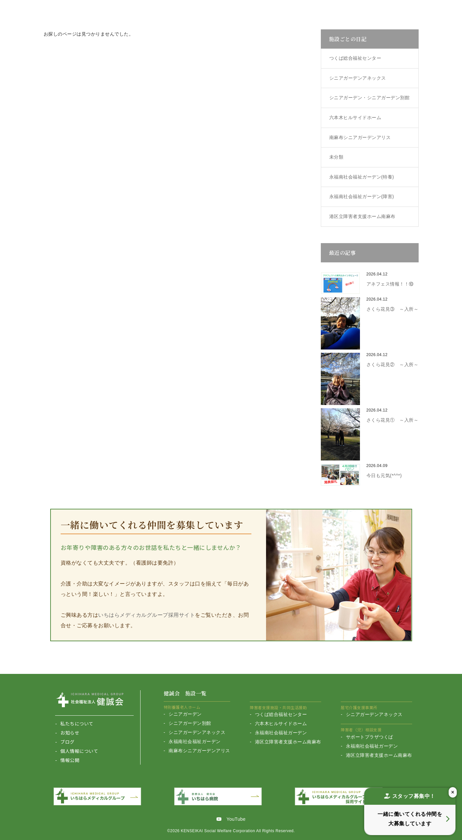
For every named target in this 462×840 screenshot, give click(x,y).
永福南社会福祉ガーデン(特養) (361, 176)
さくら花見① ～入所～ (392, 420)
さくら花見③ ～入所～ (392, 309)
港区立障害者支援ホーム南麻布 (362, 216)
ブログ (67, 742)
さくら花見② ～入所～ (392, 364)
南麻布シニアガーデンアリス (360, 137)
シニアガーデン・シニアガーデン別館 (369, 97)
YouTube (231, 817)
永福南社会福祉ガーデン (195, 741)
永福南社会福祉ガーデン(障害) (361, 196)
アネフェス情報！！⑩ (390, 284)
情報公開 (69, 760)
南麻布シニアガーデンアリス (199, 750)
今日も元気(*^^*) (384, 475)
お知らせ (69, 732)
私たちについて (77, 723)
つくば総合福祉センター (355, 58)
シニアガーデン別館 (190, 723)
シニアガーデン (185, 714)
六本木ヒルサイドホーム (355, 117)
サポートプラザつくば (369, 736)
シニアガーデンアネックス (357, 78)
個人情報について (79, 751)
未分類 (336, 157)
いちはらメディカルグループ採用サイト (146, 615)
